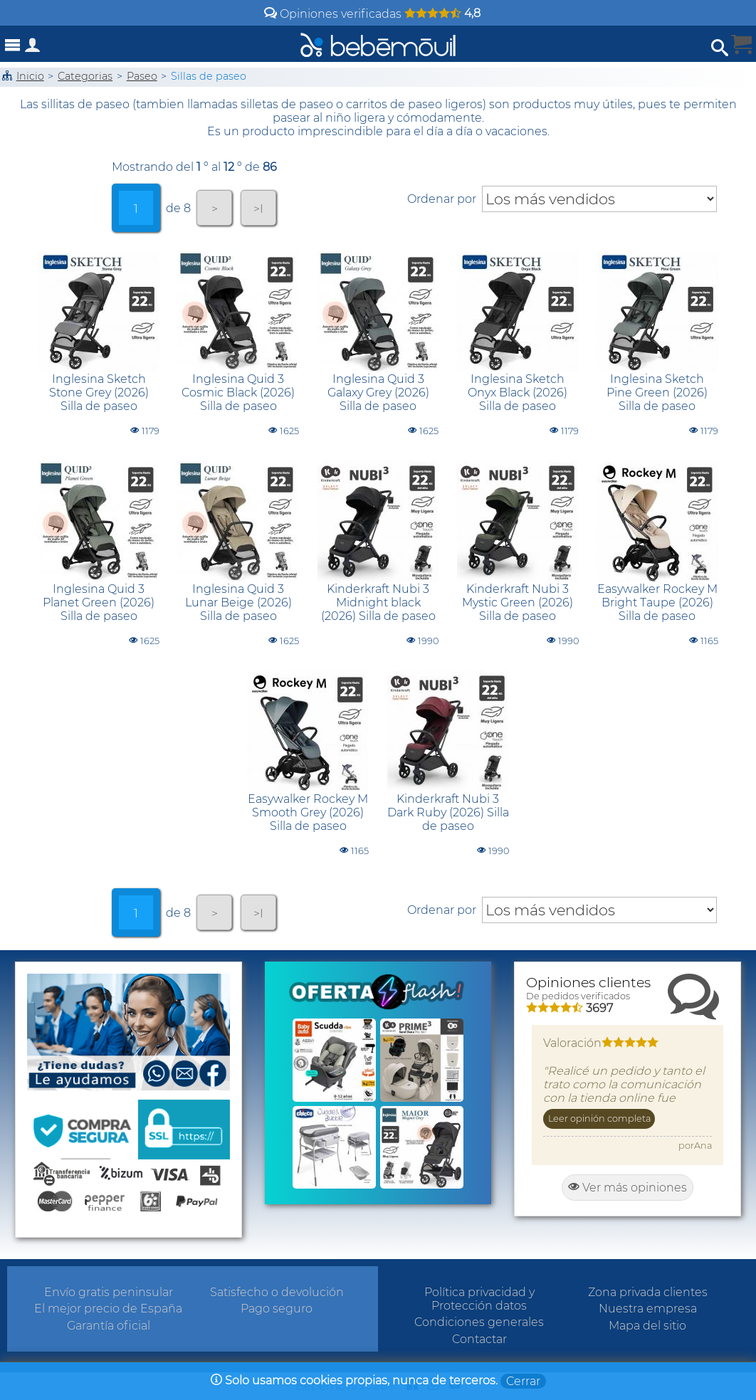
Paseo (142, 76)
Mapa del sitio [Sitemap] (647, 1325)
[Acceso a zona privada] (32, 48)
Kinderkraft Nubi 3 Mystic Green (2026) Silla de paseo (517, 602)
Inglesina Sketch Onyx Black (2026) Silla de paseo (517, 392)
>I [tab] (258, 209)
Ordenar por (441, 199)
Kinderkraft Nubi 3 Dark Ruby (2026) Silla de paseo (448, 812)
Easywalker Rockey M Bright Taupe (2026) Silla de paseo (657, 602)
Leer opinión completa (599, 1118)
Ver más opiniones (627, 1187)
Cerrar (523, 1381)
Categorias (85, 76)
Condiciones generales (479, 1322)
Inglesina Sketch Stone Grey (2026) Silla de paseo (99, 392)
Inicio (30, 76)
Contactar (479, 1339)
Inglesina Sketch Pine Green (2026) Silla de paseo (657, 392)
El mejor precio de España (108, 1308)
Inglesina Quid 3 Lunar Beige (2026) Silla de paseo (238, 602)
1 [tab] (136, 209)
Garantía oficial (108, 1325)
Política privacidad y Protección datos (479, 1298)
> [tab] (214, 209)
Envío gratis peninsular (108, 1292)
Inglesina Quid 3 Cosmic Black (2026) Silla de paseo (238, 392)
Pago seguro (277, 1308)
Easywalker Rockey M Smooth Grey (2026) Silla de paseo (308, 812)
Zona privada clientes (648, 1292)
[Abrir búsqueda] (719, 48)
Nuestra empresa (648, 1308)
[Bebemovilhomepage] (378, 44)
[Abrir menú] (12, 45)
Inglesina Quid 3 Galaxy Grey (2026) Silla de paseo (378, 392)
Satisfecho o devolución (277, 1292)
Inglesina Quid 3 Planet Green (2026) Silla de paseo (98, 602)
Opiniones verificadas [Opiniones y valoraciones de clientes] (372, 14)
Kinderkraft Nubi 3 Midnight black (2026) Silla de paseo (378, 602)
